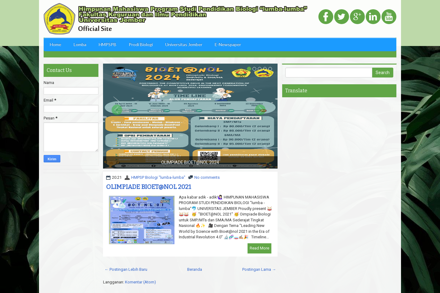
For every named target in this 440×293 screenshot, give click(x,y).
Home (55, 44)
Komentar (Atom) (140, 282)
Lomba (80, 44)
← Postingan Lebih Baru (126, 269)
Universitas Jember (183, 44)
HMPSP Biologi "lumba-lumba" (158, 177)
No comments (207, 177)
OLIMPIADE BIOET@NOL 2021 (148, 186)
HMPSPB (107, 44)
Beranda (194, 269)
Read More (259, 248)
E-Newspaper (228, 44)
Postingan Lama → (259, 269)
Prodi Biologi (141, 44)
